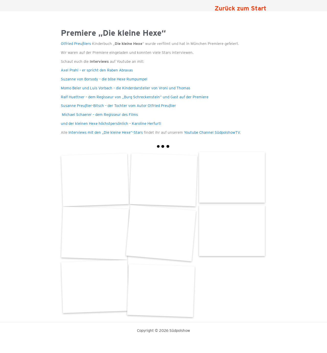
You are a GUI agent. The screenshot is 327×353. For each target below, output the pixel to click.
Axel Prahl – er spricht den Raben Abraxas (97, 70)
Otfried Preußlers (76, 43)
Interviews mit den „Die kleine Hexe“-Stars (105, 132)
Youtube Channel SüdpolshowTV (212, 132)
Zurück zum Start (240, 8)
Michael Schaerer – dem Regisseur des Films (99, 114)
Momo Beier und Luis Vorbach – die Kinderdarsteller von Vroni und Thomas (125, 88)
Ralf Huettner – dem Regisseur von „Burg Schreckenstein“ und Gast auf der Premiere (134, 97)
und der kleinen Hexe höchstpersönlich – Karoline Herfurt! (111, 123)
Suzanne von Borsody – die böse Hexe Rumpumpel (104, 79)
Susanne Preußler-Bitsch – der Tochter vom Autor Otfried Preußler (118, 105)
